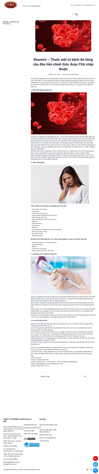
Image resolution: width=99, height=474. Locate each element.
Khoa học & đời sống (70, 74)
